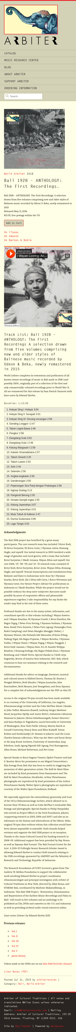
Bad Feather (23, 1026)
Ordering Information (20, 88)
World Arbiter (14, 173)
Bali (21, 983)
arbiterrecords (47, 979)
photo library (19, 955)
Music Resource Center (21, 60)
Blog (7, 67)
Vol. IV (15, 946)
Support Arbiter (16, 81)
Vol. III (15, 940)
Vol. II (15, 936)
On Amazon (11, 236)
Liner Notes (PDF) (16, 971)
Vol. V (15, 950)
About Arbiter (14, 74)
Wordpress (57, 1026)
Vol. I (14, 931)
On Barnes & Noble (18, 240)
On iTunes (11, 232)
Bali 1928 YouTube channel (57, 963)
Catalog (10, 53)
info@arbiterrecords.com (30, 1010)
